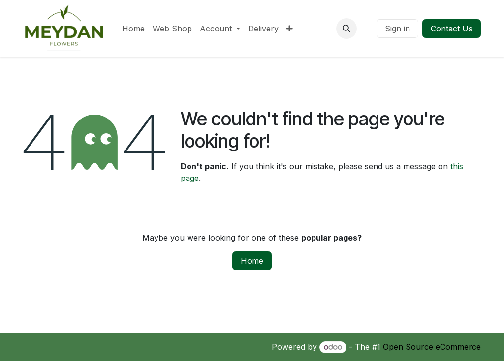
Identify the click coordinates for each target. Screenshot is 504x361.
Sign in (397, 28)
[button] (346, 28)
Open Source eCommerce (432, 347)
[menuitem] (133, 28)
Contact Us (451, 28)
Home (252, 261)
